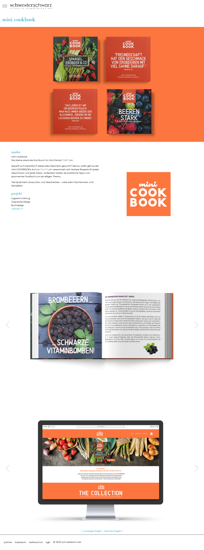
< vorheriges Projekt (91, 531)
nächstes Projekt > (113, 531)
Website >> (17, 208)
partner (8, 542)
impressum (20, 542)
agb (48, 542)
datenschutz (36, 542)
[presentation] (8, 325)
